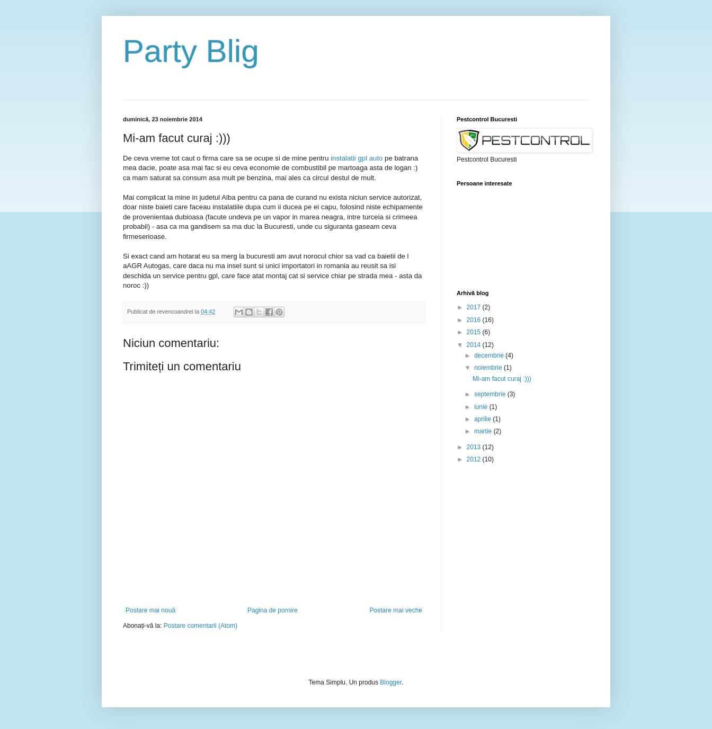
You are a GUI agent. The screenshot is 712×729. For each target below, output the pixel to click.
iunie (482, 407)
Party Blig (191, 51)
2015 (475, 332)
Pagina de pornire (272, 610)
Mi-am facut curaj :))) (502, 379)
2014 (475, 345)
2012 (475, 459)
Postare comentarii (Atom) (200, 625)
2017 (475, 307)
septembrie (491, 394)
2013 (475, 447)
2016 (475, 320)
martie (484, 431)
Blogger (391, 682)
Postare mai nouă (150, 610)
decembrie (489, 355)
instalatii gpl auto (356, 158)
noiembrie (489, 367)
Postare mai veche (396, 610)
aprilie (483, 419)
